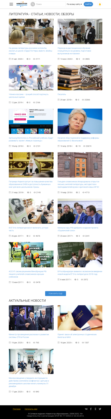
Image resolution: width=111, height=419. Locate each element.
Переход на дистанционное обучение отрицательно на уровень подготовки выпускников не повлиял (74, 51)
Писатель (62, 94)
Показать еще (55, 293)
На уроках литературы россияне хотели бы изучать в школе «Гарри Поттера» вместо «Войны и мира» (30, 51)
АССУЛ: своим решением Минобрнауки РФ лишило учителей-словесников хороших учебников (27, 274)
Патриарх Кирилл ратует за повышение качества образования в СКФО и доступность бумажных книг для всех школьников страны (30, 184)
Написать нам (31, 409)
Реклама (17, 409)
